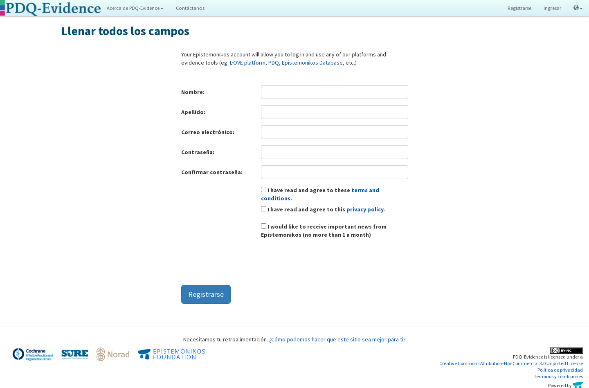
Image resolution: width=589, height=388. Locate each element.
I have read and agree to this (323, 209)
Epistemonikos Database (312, 62)
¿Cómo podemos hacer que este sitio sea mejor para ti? (337, 339)
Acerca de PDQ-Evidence (135, 8)
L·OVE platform (247, 62)
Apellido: (193, 112)
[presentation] (243, 263)
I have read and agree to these (320, 194)
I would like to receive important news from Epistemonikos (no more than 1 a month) (324, 230)
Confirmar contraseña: (212, 172)
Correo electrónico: (207, 132)
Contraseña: (197, 152)
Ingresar (552, 8)
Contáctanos (190, 8)
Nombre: (193, 92)
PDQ (273, 62)
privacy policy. (365, 209)
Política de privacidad (560, 370)
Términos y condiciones (558, 376)
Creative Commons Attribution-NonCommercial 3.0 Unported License (511, 363)
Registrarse (519, 8)
